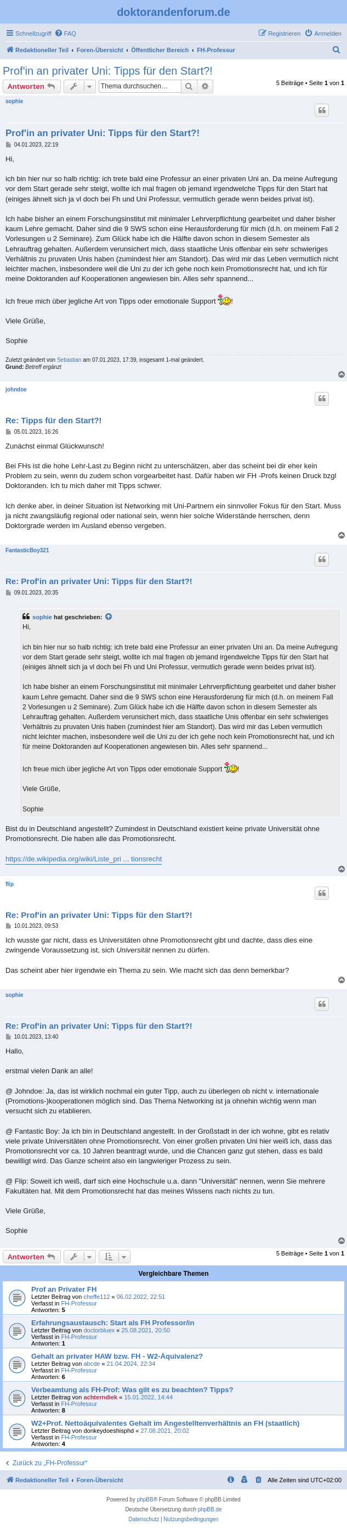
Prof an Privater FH (63, 1289)
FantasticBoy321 (27, 550)
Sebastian (69, 360)
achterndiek (100, 1397)
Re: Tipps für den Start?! (53, 420)
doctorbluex (99, 1330)
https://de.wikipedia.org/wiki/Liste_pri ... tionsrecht (83, 859)
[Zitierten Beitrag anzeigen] (109, 617)
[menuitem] (65, 33)
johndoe (16, 389)
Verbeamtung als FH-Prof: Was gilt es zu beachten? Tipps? (132, 1390)
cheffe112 (96, 1296)
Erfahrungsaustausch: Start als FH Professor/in (113, 1323)
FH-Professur (78, 1303)
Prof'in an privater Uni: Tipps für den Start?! (108, 71)
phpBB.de (210, 1509)
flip (9, 884)
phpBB (145, 1500)
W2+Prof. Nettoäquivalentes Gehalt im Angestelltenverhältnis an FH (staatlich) (165, 1423)
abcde (91, 1363)
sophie (14, 101)
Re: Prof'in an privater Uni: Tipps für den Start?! (98, 581)
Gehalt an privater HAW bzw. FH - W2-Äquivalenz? (117, 1356)
